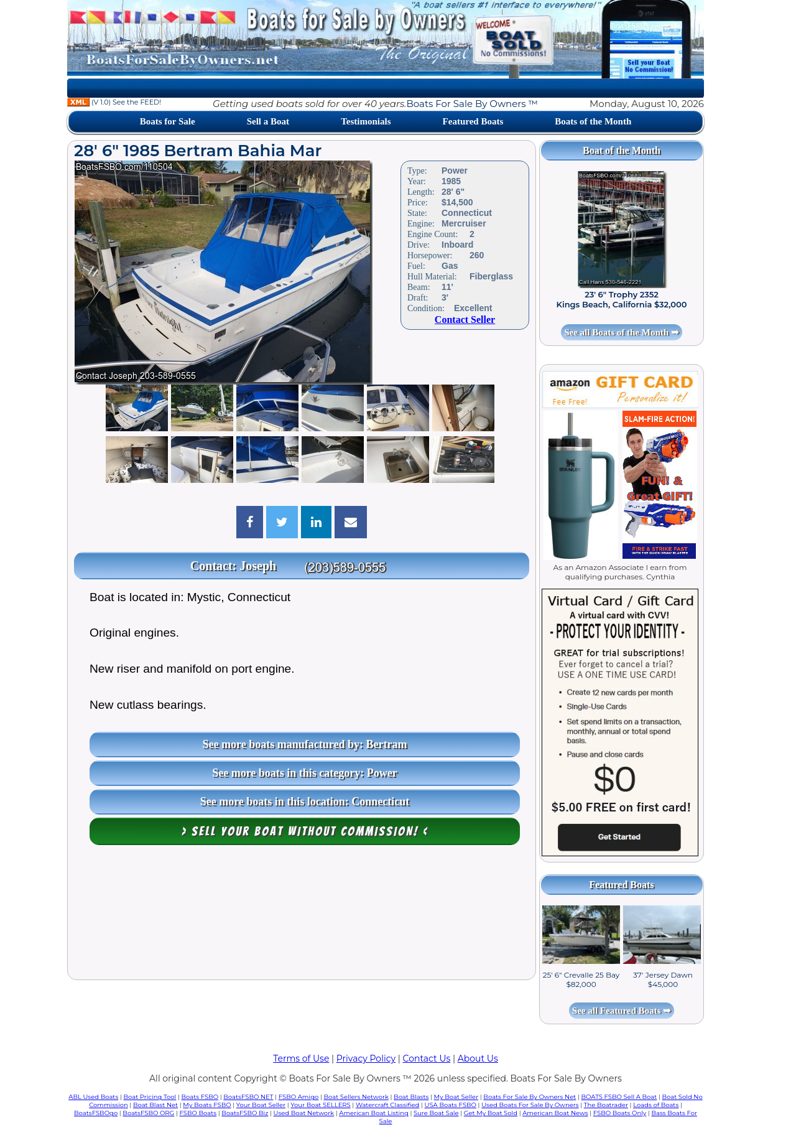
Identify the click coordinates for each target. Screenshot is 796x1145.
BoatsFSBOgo (96, 1113)
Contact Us (427, 1058)
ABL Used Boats (93, 1097)
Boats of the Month (593, 121)
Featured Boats (473, 121)
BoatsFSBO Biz (244, 1113)
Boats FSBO (200, 1097)
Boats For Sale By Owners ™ (471, 104)
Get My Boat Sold (490, 1113)
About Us (478, 1058)
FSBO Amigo (299, 1097)
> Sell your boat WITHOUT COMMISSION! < (305, 831)
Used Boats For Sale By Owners (529, 1105)
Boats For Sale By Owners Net (529, 1097)
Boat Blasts (411, 1097)
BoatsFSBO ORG (148, 1113)
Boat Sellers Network (355, 1097)
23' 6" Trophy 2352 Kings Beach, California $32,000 (621, 299)
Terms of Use (301, 1058)
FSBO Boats (198, 1113)
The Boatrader (606, 1105)
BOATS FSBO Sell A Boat (619, 1097)
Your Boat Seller (260, 1105)
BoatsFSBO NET (248, 1097)
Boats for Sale (167, 121)
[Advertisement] (301, 915)
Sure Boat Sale (436, 1113)
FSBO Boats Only (619, 1113)
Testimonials (366, 121)
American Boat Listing (374, 1113)
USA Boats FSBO (450, 1105)
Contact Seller (465, 319)
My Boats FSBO (207, 1105)
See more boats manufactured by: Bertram (305, 744)
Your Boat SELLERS (320, 1105)
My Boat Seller (456, 1097)
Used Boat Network (304, 1113)
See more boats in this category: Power (304, 773)
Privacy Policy (366, 1058)
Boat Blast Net (155, 1105)
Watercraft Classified (387, 1105)
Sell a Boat (268, 121)
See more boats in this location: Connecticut (305, 801)
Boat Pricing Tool (149, 1097)
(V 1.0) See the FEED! (114, 102)
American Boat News (555, 1113)
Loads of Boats (655, 1105)
